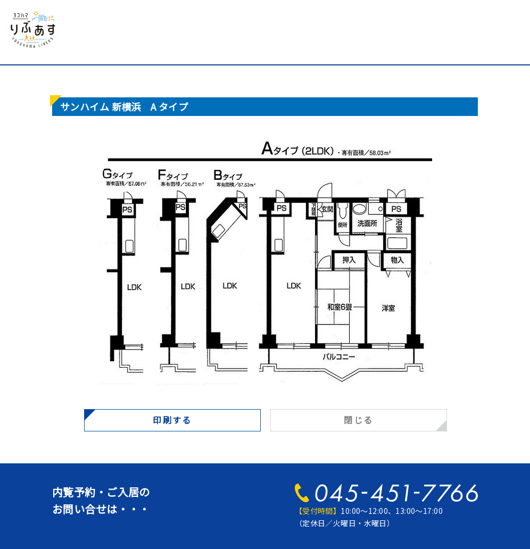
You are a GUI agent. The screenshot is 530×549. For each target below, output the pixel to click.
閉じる (358, 419)
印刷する (172, 419)
